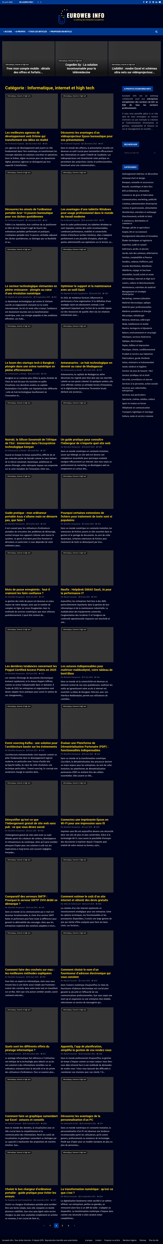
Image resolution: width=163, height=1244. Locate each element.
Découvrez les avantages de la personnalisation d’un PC (80, 1117)
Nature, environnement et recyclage (139, 332)
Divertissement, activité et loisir (137, 216)
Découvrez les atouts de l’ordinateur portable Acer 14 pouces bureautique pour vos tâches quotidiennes (29, 213)
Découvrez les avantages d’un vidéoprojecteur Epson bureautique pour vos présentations (87, 136)
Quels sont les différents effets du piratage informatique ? (27, 1048)
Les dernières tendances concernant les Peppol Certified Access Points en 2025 (31, 668)
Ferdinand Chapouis (16, 144)
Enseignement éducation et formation (140, 236)
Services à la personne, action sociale (140, 384)
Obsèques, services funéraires (136, 337)
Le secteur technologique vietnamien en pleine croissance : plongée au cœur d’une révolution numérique (31, 289)
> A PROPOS (20, 31)
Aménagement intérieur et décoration (140, 174)
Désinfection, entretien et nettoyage (139, 212)
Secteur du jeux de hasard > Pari (137, 371)
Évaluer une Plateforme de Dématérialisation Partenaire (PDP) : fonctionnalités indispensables (84, 746)
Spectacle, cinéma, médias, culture (138, 399)
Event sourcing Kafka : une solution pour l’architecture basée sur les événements (31, 744)
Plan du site (153, 1240)
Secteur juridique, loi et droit (135, 375)
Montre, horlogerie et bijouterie (137, 328)
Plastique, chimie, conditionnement (138, 349)
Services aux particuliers (134, 395)
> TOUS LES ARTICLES (37, 31)
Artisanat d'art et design (133, 178)
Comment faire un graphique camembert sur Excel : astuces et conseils (31, 1117)
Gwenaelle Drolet (71, 1124)
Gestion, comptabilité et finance (137, 257)
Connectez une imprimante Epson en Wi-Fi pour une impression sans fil (84, 821)
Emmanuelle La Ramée (17, 374)
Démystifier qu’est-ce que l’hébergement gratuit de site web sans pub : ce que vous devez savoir (30, 823)
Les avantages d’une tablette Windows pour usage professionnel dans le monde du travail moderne (87, 213)
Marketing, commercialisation (136, 298)
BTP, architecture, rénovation (135, 191)
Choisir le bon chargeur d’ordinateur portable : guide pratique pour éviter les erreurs (30, 1192)
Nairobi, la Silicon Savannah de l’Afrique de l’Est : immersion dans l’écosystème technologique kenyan (31, 443)
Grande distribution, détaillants (137, 266)
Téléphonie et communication (136, 408)
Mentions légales (130, 1240)
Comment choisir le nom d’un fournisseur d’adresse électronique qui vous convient (86, 973)
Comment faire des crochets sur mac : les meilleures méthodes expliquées (30, 971)
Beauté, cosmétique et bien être (137, 186)
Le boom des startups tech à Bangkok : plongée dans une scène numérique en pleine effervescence (30, 366)
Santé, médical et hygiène (134, 367)
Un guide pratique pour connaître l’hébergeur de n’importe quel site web (85, 441)
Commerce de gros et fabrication (137, 195)
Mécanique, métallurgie (133, 315)
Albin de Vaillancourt (72, 904)
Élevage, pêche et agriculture (136, 227)
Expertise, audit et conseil (134, 245)
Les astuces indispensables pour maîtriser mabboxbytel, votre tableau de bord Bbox (87, 669)
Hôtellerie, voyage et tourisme (136, 270)
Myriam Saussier (70, 597)
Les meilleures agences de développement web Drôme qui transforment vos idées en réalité (26, 136)
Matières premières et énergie (136, 311)
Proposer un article (112, 1240)
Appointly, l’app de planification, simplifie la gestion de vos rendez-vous (86, 1048)
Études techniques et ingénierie (137, 240)
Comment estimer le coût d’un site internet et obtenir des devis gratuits (84, 898)
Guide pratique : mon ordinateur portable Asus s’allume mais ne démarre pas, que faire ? (31, 516)
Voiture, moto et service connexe (137, 416)
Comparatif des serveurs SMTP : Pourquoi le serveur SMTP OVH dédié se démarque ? (31, 900)
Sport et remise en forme (134, 403)
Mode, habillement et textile (135, 324)
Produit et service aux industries (137, 354)
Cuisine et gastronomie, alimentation (139, 208)
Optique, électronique (132, 341)
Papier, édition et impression (135, 345)
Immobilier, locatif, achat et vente (138, 274)
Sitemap (143, 1240)
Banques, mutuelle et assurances (138, 182)
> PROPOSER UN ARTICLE (60, 31)
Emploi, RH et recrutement (134, 232)
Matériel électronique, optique (136, 303)
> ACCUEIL (7, 31)
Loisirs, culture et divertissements (138, 283)
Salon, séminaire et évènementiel (138, 362)
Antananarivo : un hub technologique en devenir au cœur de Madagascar (86, 364)
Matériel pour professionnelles (136, 307)
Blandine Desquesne (72, 447)
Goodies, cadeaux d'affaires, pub (137, 262)
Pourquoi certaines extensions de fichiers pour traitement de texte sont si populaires (86, 516)
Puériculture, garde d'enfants (136, 358)
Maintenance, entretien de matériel (139, 287)
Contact (98, 1240)
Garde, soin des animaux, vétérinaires (140, 253)
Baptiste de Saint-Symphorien (20, 297)
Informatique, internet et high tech (17, 65)
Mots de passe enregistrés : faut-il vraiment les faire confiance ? (27, 591)
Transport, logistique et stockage (137, 412)
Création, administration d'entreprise (139, 204)
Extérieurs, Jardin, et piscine (135, 249)
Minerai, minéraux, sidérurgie (136, 320)
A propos (88, 1240)
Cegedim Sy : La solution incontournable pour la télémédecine (81, 68)
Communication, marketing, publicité (139, 199)
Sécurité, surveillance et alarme (137, 379)
